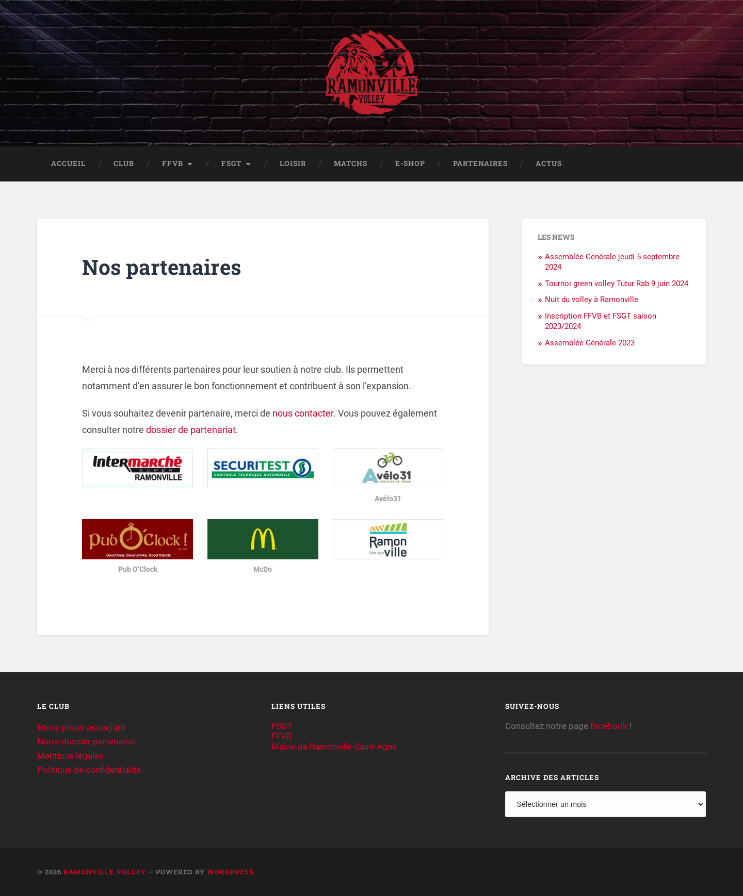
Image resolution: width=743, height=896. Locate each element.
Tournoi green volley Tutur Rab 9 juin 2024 (616, 283)
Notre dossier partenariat (86, 741)
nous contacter (302, 413)
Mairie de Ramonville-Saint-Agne (334, 746)
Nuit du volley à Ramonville (591, 299)
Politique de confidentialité (89, 770)
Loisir (293, 163)
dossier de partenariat (191, 429)
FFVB (172, 163)
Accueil (68, 163)
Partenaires (480, 163)
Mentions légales (70, 756)
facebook (608, 726)
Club (124, 163)
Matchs (350, 163)
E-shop (410, 163)
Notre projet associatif (81, 727)
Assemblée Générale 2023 (590, 342)
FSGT (231, 163)
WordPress (230, 872)
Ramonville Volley (104, 872)
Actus (549, 163)
